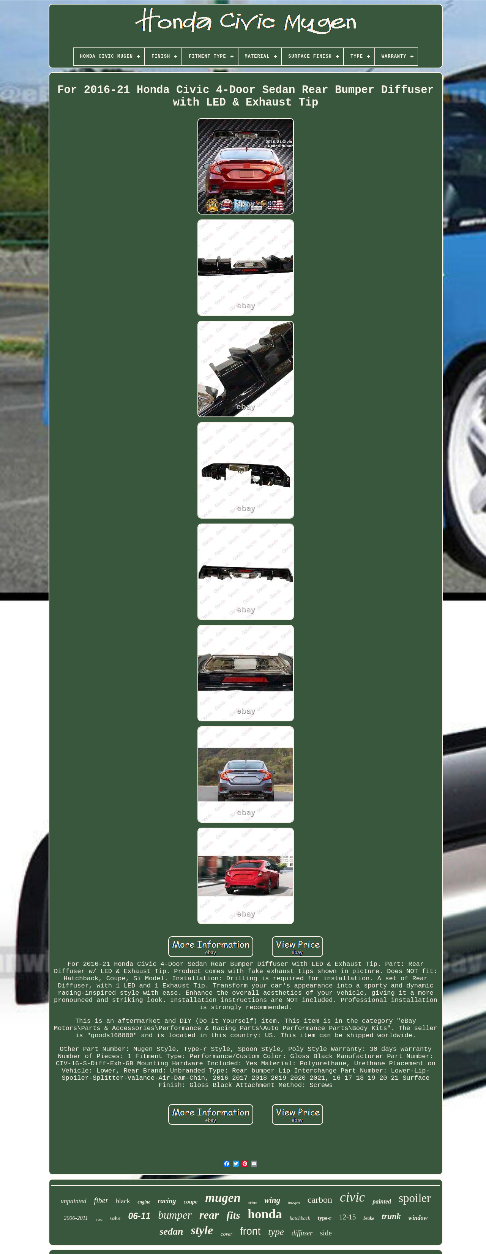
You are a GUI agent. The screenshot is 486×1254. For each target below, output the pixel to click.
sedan (171, 1231)
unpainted (74, 1201)
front (250, 1231)
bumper (175, 1215)
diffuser (302, 1233)
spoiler (415, 1198)
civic (352, 1197)
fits (233, 1215)
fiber (101, 1200)
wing (272, 1200)
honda (265, 1214)
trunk (391, 1216)
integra (294, 1202)
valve (115, 1218)
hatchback (300, 1218)
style (202, 1230)
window (418, 1218)
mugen (223, 1198)
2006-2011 (76, 1218)
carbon (320, 1200)
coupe (191, 1202)
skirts (252, 1203)
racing (167, 1201)
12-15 (347, 1217)
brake (368, 1218)
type (276, 1232)
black (123, 1201)
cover (226, 1234)
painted (381, 1201)
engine (143, 1202)
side (326, 1233)
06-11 (139, 1216)
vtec (99, 1219)
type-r (324, 1218)
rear (209, 1214)
